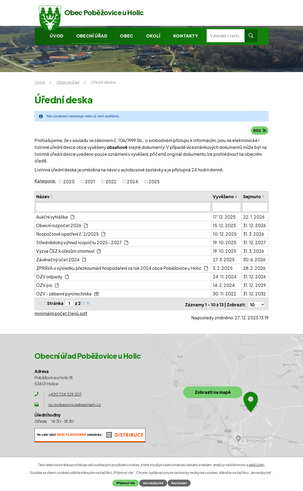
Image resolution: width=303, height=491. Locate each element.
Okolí (153, 35)
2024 (132, 182)
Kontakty (185, 35)
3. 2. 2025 (222, 268)
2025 (154, 182)
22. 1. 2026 (253, 217)
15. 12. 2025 (224, 226)
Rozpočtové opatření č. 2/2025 (70, 234)
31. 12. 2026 (254, 226)
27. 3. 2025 (224, 260)
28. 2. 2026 (254, 268)
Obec (126, 35)
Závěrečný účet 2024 (61, 260)
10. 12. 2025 (224, 234)
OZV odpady (52, 277)
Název (42, 197)
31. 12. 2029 (254, 285)
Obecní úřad (91, 35)
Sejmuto (252, 197)
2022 (111, 182)
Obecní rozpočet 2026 (62, 226)
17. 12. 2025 (224, 217)
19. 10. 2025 (224, 243)
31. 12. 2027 (254, 243)
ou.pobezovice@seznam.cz (74, 404)
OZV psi (47, 285)
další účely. (257, 465)
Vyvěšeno (223, 197)
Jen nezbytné (153, 483)
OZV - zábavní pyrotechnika (67, 294)
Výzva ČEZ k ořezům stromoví (68, 251)
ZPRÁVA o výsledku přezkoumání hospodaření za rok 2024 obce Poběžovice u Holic (122, 268)
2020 (69, 182)
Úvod (56, 35)
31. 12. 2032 (254, 294)
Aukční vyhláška (55, 217)
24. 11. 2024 (224, 277)
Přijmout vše (124, 483)
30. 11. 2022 (224, 294)
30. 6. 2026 (254, 260)
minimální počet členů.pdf (61, 312)
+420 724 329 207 (65, 393)
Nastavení (180, 483)
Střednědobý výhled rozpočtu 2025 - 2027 (82, 243)
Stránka (55, 303)
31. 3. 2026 (253, 234)
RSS (259, 131)
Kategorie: (45, 181)
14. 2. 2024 (224, 285)
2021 (90, 182)
